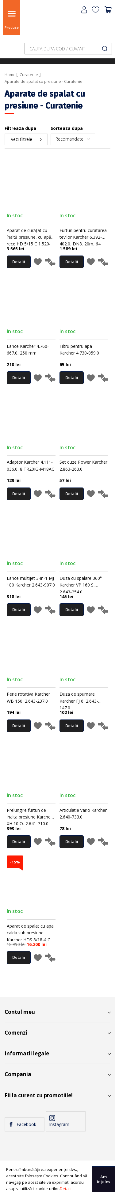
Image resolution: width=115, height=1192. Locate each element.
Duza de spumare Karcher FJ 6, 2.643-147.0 (78, 701)
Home (10, 74)
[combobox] (68, 48)
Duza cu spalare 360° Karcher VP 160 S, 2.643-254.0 (80, 585)
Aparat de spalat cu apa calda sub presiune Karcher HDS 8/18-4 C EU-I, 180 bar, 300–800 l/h (30, 939)
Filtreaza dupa (20, 128)
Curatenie (29, 74)
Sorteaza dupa (67, 128)
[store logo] (38, 22)
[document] (57, 1179)
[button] (38, 262)
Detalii (65, 1188)
